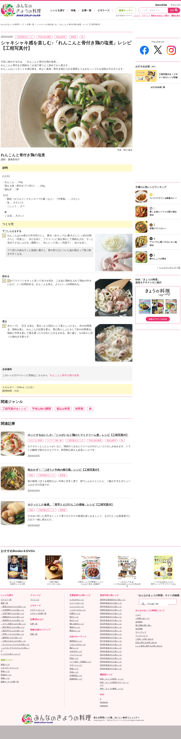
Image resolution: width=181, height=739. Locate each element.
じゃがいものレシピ (78, 610)
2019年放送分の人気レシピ (111, 648)
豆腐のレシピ (75, 613)
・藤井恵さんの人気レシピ (11, 638)
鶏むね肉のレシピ (77, 624)
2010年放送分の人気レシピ (111, 617)
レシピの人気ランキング (10, 654)
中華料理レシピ (76, 676)
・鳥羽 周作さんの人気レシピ (13, 627)
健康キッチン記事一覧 (10, 682)
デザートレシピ (76, 665)
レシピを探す (57, 10)
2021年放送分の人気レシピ (111, 655)
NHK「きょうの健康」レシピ (111, 689)
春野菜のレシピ (76, 641)
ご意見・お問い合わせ (144, 639)
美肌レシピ (5, 671)
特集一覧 (33, 634)
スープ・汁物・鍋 (54, 441)
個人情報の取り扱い (143, 625)
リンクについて (141, 636)
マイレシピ (175, 5)
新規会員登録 (161, 5)
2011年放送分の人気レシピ (111, 620)
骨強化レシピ (6, 675)
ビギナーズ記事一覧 (38, 613)
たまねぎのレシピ (77, 600)
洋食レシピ (74, 672)
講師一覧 (4, 603)
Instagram (104, 706)
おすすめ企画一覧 (158, 87)
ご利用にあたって (142, 618)
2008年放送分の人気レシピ (111, 610)
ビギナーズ (103, 10)
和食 (31, 475)
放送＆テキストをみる (158, 319)
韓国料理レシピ (76, 679)
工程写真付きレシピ (25, 37)
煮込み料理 (60, 37)
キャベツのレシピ (77, 603)
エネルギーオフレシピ (10, 668)
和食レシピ (74, 669)
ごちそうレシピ (76, 655)
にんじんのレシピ (77, 607)
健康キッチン (126, 10)
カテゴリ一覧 (6, 600)
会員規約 (139, 622)
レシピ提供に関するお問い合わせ (148, 646)
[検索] (157, 604)
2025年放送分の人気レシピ (111, 669)
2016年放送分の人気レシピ (111, 638)
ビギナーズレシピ (37, 610)
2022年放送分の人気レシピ (111, 658)
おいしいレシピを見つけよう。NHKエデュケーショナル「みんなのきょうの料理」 (21, 10)
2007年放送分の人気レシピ (111, 607)
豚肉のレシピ (75, 631)
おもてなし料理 (35, 441)
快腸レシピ (5, 678)
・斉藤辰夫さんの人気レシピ (12, 617)
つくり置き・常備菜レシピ (80, 662)
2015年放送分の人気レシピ (111, 634)
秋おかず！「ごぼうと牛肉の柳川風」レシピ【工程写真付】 (64, 469)
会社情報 (139, 629)
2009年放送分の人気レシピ (111, 613)
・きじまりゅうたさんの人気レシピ (15, 644)
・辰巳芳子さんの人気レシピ (12, 631)
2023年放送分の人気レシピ (111, 662)
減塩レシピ (5, 664)
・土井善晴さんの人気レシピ (12, 610)
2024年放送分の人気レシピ (111, 665)
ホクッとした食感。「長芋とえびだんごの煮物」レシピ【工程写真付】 (71, 504)
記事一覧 (86, 10)
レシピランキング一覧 (169, 267)
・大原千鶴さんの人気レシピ (12, 613)
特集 (73, 10)
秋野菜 (73, 37)
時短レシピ (74, 658)
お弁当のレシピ (76, 651)
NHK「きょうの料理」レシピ (111, 679)
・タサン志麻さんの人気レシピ (13, 624)
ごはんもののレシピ (78, 644)
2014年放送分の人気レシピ (111, 631)
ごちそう (136, 16)
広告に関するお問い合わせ (146, 643)
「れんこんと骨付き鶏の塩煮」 (64, 375)
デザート (145, 16)
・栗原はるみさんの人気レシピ (13, 607)
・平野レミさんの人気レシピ (12, 634)
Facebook (104, 702)
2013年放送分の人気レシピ (111, 627)
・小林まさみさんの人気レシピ (13, 641)
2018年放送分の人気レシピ (111, 644)
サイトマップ (140, 632)
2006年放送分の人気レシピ (111, 603)
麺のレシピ (74, 648)
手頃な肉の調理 (44, 37)
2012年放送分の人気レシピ (111, 624)
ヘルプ (138, 615)
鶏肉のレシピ (75, 627)
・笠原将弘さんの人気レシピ (12, 620)
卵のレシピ (74, 617)
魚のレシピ (74, 620)
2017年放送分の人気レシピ (111, 641)
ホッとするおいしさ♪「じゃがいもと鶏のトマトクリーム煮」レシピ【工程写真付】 (78, 435)
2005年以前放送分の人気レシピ (113, 600)
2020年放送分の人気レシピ (111, 651)
